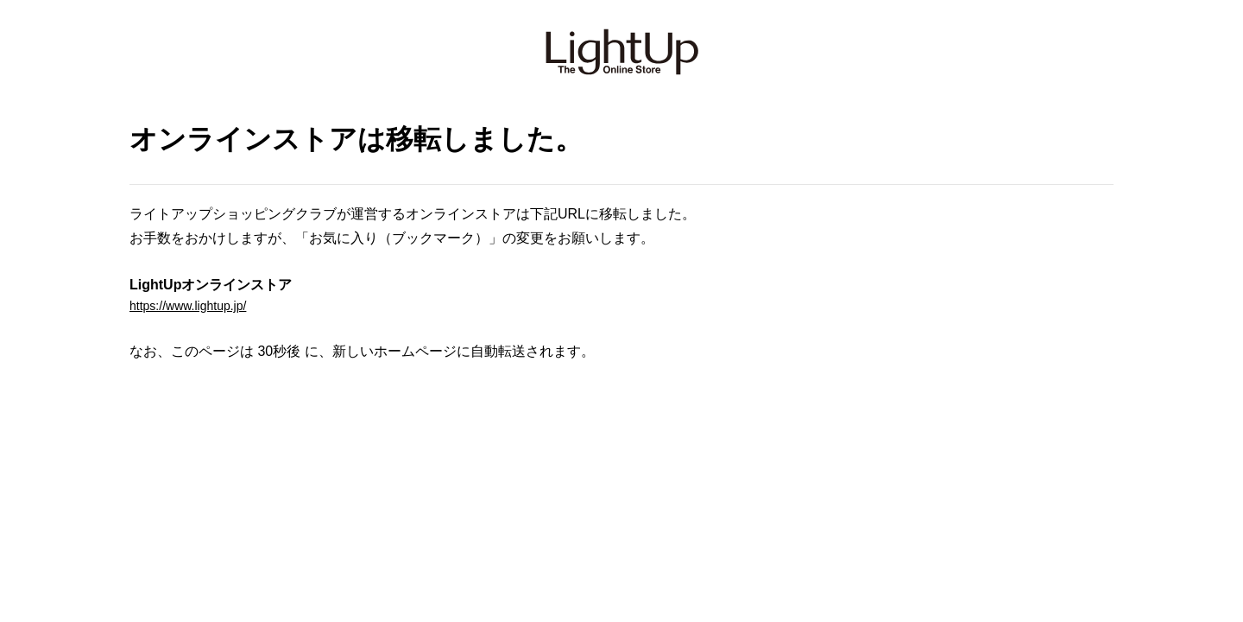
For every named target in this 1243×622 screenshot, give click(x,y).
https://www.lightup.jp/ (196, 308)
